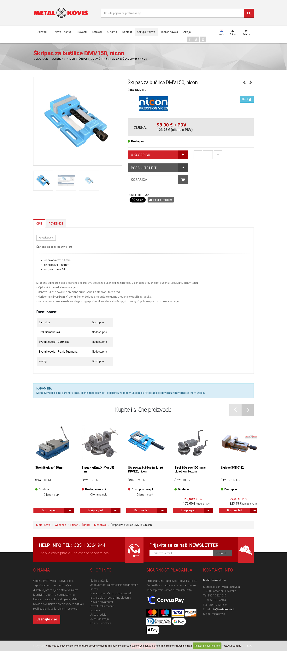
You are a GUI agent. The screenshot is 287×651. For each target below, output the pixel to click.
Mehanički (96, 58)
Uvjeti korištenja (99, 618)
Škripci (83, 58)
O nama (112, 31)
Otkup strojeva (146, 31)
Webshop (57, 58)
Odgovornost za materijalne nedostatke (114, 584)
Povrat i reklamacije (102, 606)
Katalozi (97, 31)
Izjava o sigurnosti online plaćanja (110, 597)
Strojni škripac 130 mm (49, 467)
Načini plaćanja (99, 580)
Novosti (82, 31)
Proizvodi (41, 31)
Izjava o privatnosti (101, 601)
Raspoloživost (46, 237)
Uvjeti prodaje (98, 614)
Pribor (71, 58)
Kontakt (127, 31)
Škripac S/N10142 (232, 467)
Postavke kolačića (231, 645)
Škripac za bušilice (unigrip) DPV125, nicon (145, 469)
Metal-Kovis (41, 58)
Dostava (95, 610)
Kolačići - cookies (100, 623)
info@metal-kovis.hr (223, 609)
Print (246, 99)
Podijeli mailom (160, 199)
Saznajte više (47, 619)
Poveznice (56, 223)
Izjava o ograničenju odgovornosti (111, 593)
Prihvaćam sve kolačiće (207, 645)
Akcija (187, 31)
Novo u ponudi (63, 31)
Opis (39, 223)
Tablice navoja (169, 31)
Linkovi (94, 589)
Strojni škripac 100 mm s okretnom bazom (190, 469)
